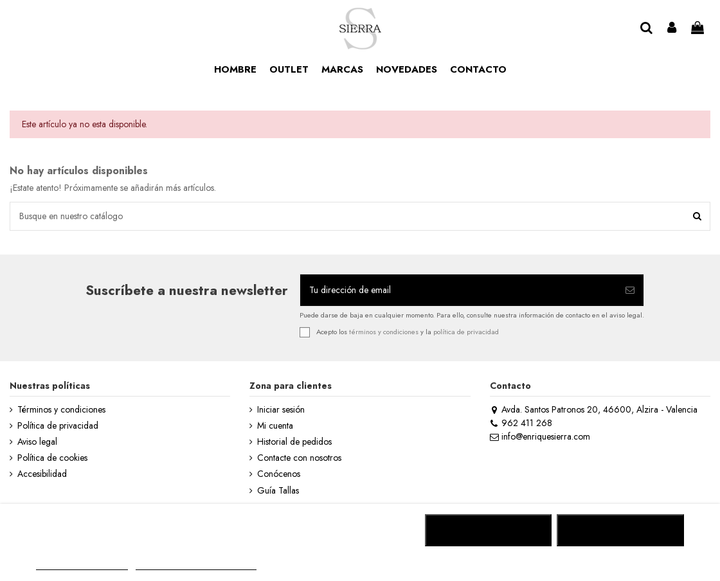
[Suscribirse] (630, 290)
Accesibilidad (42, 474)
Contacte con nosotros (299, 458)
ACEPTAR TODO (620, 530)
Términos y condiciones (61, 410)
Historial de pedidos (294, 442)
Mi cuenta (275, 426)
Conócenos (278, 474)
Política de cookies (52, 458)
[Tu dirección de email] (458, 290)
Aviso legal (37, 442)
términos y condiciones (384, 331)
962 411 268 (521, 422)
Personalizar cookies (196, 564)
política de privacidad (466, 331)
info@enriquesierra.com (540, 436)
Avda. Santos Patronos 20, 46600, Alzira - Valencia (594, 409)
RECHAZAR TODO (488, 530)
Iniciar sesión (281, 410)
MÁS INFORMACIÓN (82, 564)
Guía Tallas (278, 491)
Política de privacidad (57, 426)
